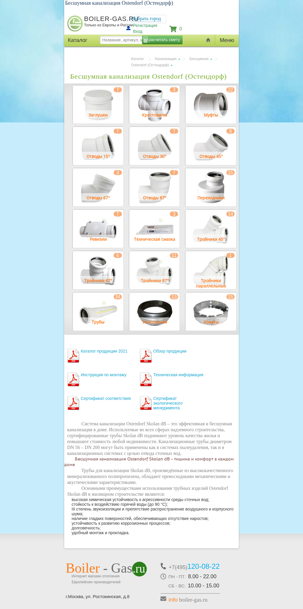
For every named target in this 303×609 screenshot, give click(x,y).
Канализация (166, 59)
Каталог (137, 59)
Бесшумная (199, 59)
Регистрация (145, 25)
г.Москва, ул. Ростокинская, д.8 (98, 596)
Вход (138, 31)
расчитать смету (164, 39)
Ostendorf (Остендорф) (150, 65)
